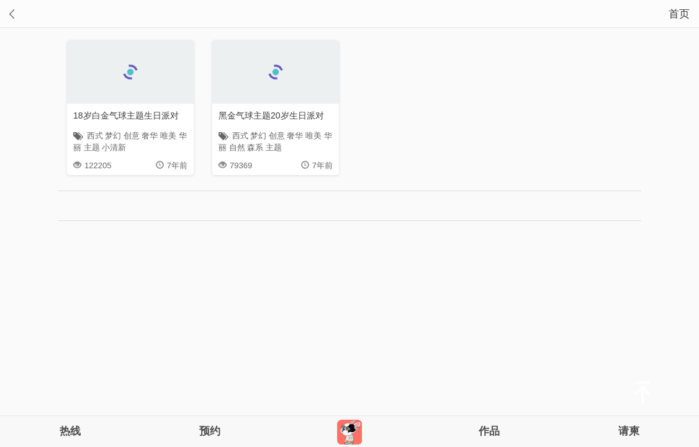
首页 (679, 14)
